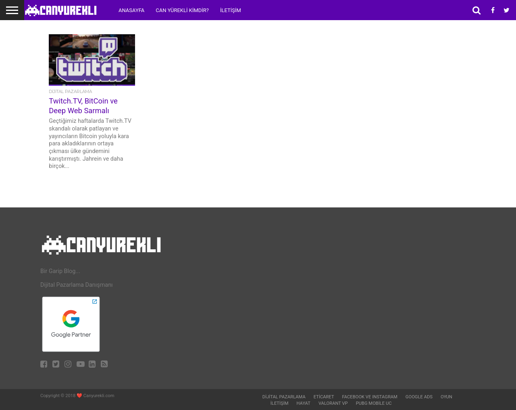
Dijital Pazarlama (284, 397)
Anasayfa (131, 10)
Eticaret (324, 397)
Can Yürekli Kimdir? (182, 10)
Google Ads (419, 397)
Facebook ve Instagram (369, 397)
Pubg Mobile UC (374, 403)
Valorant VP (333, 403)
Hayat (303, 403)
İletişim (230, 10)
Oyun (446, 397)
